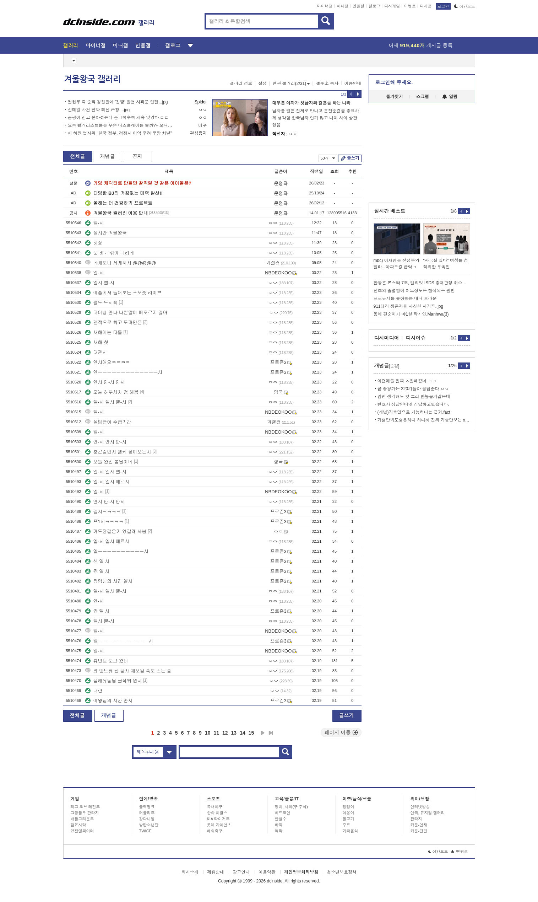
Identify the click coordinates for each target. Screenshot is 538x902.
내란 (93, 690)
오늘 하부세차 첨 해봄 (111, 392)
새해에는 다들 (103, 332)
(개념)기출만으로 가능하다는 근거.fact (413, 412)
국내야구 (215, 807)
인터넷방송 (420, 807)
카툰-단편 (419, 831)
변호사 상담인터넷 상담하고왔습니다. (413, 404)
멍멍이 (348, 807)
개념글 (107, 156)
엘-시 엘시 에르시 (107, 481)
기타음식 (350, 831)
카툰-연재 (419, 825)
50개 (328, 158)
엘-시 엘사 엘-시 (105, 471)
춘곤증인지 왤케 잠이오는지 (118, 452)
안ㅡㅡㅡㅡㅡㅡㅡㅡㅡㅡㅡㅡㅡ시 (123, 372)
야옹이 (348, 813)
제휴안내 (215, 872)
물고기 (348, 819)
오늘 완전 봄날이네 (108, 462)
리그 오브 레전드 (85, 807)
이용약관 (267, 872)
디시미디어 (386, 338)
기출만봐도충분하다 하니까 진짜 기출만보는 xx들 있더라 (423, 420)
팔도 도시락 (101, 302)
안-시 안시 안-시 (105, 442)
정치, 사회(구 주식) (291, 807)
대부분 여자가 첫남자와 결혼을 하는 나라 (311, 103)
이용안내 (353, 83)
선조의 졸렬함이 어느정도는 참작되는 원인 (414, 290)
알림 (449, 96)
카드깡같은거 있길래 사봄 (115, 531)
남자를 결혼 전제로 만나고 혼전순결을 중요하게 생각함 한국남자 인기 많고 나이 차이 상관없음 (315, 118)
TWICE (145, 831)
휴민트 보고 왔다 (106, 661)
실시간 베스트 (390, 211)
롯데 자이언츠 (219, 825)
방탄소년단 (149, 825)
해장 (93, 243)
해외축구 (215, 831)
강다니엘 (147, 819)
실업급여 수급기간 (108, 422)
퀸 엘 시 (97, 571)
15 (251, 733)
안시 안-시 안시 (105, 382)
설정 (262, 83)
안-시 (94, 601)
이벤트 (410, 6)
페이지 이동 (341, 732)
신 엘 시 (97, 561)
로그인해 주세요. (394, 82)
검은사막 (78, 825)
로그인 (443, 6)
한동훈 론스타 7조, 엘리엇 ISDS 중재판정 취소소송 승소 (422, 282)
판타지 (416, 819)
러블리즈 (147, 813)
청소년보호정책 (342, 872)
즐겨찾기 (394, 96)
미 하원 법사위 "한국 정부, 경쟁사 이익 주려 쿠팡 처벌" (120, 133)
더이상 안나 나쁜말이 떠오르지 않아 (126, 312)
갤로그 (374, 6)
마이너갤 (325, 6)
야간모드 (464, 6)
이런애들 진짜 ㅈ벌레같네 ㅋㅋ (406, 380)
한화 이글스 (217, 813)
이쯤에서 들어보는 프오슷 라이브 (123, 292)
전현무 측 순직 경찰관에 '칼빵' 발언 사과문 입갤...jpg (118, 102)
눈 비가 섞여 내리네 (109, 253)
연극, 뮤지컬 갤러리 (428, 813)
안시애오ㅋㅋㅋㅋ (107, 362)
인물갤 (358, 6)
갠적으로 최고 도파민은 (113, 322)
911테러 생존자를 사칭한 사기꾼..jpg (409, 306)
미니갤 (342, 6)
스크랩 (422, 96)
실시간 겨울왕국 (106, 233)
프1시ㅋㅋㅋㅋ (104, 521)
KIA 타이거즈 (218, 819)
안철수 (281, 819)
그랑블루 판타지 (85, 813)
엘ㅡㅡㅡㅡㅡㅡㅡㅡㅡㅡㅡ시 (119, 641)
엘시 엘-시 (99, 282)
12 (225, 733)
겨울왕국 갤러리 (92, 79)
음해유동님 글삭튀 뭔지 (113, 680)
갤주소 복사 (327, 83)
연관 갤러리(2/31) (291, 83)
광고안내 (241, 872)
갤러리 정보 (241, 83)
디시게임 (392, 6)
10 (208, 733)
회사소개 (190, 872)
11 (216, 733)
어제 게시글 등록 (421, 45)
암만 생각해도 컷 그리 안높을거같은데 (413, 396)
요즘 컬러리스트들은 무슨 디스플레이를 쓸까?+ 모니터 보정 (121, 125)
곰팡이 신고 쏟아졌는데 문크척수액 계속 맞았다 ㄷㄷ (118, 117)
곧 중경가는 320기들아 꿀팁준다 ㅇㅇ (413, 388)
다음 (263, 732)
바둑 (279, 825)
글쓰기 (353, 158)
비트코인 (282, 813)
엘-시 (94, 223)
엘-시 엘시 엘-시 (105, 402)
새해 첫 (96, 342)
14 (242, 733)
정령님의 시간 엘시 (108, 581)
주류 (346, 825)
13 (234, 733)
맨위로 (459, 851)
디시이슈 (416, 338)
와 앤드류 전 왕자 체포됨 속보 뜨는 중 (128, 670)
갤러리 (70, 45)
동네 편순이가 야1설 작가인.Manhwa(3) (411, 314)
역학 (279, 831)
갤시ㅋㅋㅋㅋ (103, 511)
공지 (137, 156)
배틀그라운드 (82, 819)
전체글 (77, 156)
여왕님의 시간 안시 (108, 700)
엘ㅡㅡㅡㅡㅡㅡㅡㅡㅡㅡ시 (116, 551)
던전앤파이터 (82, 831)
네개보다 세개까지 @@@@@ (120, 262)
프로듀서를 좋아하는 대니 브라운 (405, 298)
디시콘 (426, 6)
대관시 (96, 352)
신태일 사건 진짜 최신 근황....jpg (99, 109)
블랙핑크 (147, 807)
